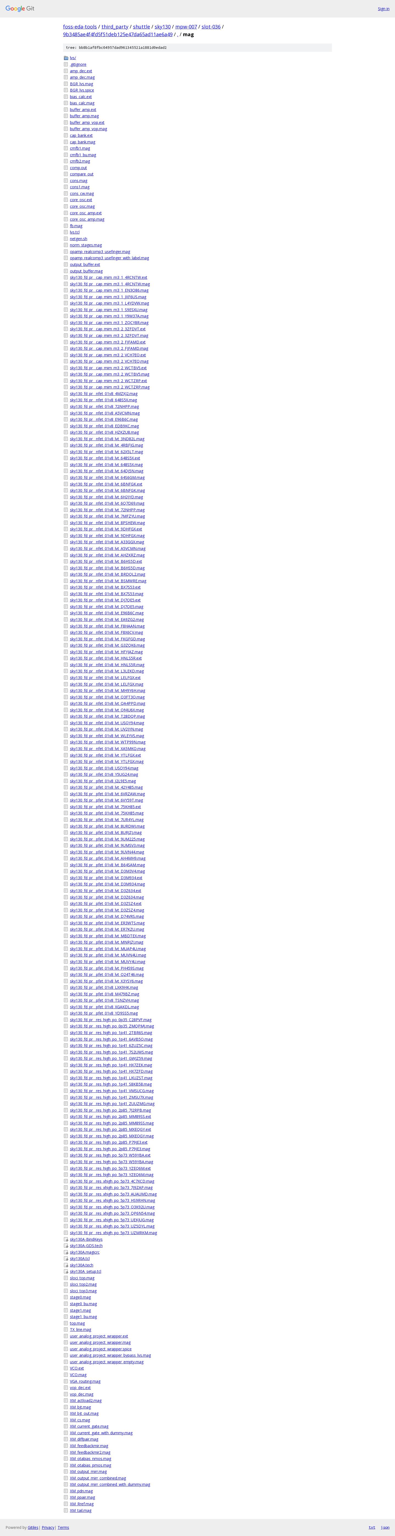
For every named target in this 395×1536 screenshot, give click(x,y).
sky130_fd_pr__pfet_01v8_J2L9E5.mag (103, 780)
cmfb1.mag (80, 148)
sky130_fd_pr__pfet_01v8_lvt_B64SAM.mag (107, 864)
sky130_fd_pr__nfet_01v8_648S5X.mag (103, 399)
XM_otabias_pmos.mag (90, 1465)
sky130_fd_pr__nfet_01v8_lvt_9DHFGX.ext (106, 529)
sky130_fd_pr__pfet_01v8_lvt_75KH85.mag (106, 813)
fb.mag (76, 225)
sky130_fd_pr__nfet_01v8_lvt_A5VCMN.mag (107, 548)
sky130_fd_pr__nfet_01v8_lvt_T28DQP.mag (107, 716)
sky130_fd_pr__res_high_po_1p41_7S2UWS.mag (111, 1052)
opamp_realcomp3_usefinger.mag (100, 251)
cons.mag (78, 180)
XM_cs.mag (80, 1420)
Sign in (384, 8)
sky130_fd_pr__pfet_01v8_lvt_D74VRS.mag (107, 916)
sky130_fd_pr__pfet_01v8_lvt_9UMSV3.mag (107, 845)
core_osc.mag (82, 206)
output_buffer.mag (86, 271)
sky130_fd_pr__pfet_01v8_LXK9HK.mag (104, 987)
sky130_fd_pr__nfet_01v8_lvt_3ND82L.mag (107, 438)
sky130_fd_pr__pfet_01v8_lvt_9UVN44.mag (107, 851)
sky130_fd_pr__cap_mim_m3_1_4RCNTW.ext (108, 277)
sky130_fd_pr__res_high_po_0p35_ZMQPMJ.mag (112, 1026)
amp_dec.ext (81, 70)
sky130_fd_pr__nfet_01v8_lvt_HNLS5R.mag (107, 664)
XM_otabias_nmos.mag (90, 1458)
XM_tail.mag (80, 1510)
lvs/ (73, 57)
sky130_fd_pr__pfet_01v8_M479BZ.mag (104, 993)
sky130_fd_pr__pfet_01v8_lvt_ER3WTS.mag (107, 922)
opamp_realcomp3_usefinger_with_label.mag (109, 257)
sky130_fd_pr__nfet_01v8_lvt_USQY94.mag (107, 722)
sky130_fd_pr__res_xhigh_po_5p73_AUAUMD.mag (113, 1194)
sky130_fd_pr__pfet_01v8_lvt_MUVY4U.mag (107, 961)
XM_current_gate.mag (89, 1426)
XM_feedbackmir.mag (89, 1445)
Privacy (48, 1527)
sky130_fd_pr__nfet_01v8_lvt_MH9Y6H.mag (107, 690)
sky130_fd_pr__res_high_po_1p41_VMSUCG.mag (112, 1090)
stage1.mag (80, 1310)
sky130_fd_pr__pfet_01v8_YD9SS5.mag (104, 1013)
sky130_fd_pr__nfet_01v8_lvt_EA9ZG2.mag (107, 619)
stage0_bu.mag (83, 1303)
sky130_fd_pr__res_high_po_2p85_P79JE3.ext (109, 1142)
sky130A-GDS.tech (86, 1245)
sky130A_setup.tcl (85, 1271)
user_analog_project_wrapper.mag (100, 1342)
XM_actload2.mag (85, 1400)
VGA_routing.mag (85, 1381)
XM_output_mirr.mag (88, 1471)
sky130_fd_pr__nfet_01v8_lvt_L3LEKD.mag (107, 671)
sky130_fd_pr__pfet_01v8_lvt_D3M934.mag (107, 884)
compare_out (82, 174)
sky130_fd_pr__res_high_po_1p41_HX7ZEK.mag (111, 1064)
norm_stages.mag (86, 245)
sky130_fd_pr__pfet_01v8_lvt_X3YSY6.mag (106, 981)
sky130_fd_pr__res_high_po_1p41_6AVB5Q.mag (111, 1039)
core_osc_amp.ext (86, 212)
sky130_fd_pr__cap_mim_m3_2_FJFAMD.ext (108, 342)
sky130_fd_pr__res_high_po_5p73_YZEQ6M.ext (110, 1168)
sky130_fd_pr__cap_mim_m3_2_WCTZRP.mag (109, 387)
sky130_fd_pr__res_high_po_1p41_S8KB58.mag (111, 1084)
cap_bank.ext (81, 135)
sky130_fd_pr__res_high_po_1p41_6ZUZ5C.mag (111, 1045)
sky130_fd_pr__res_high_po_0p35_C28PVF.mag (110, 1019)
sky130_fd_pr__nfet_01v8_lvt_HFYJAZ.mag (106, 651)
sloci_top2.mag (83, 1284)
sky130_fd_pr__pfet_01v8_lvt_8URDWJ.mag (107, 826)
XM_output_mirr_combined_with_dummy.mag (110, 1484)
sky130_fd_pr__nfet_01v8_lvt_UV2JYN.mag (106, 729)
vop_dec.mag (81, 1394)
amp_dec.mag (82, 77)
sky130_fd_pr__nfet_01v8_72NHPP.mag (104, 406)
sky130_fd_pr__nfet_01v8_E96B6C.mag (104, 419)
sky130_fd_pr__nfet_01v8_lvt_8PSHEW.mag (107, 522)
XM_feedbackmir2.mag (90, 1452)
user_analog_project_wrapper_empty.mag (106, 1361)
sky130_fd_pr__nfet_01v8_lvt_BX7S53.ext (105, 587)
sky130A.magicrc (85, 1252)
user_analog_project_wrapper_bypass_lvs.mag (110, 1355)
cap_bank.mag (82, 141)
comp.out (78, 167)
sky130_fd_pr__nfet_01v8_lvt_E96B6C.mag (106, 612)
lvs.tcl (75, 232)
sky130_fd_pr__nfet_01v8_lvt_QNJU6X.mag (107, 709)
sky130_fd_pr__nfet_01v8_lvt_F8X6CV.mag (106, 632)
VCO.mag (78, 1374)
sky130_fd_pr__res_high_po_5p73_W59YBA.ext (110, 1155)
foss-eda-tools (80, 26)
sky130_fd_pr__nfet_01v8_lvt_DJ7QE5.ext (105, 600)
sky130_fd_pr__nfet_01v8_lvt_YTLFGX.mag (106, 761)
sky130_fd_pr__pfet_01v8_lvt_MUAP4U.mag (108, 948)
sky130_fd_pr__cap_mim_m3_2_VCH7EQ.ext (108, 354)
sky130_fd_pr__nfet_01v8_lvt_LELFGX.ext (105, 677)
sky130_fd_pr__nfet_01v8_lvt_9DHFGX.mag (107, 535)
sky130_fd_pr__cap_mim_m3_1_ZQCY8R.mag (109, 322)
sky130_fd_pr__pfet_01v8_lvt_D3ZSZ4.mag (107, 910)
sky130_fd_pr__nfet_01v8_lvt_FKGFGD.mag (107, 638)
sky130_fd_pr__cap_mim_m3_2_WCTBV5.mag (109, 374)
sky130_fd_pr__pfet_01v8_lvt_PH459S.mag (106, 968)
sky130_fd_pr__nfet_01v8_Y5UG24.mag (104, 774)
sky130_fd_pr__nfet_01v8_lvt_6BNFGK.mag (107, 490)
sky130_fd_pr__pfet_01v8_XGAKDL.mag (104, 1006)
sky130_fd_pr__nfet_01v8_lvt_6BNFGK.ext (106, 484)
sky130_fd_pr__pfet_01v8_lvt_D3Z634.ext (105, 890)
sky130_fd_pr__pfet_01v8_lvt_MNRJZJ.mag (106, 942)
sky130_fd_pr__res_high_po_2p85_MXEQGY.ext (110, 1129)
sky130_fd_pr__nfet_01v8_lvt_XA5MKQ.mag (107, 748)
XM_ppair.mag (82, 1497)
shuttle (141, 26)
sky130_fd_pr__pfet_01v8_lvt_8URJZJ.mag (106, 832)
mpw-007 (186, 26)
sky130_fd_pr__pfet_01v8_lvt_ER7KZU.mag (107, 929)
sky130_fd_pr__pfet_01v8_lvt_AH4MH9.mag (107, 858)
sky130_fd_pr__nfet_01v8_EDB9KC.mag (104, 425)
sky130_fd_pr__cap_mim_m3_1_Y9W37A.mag (109, 316)
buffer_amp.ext (83, 109)
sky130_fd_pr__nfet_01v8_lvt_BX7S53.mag (106, 593)
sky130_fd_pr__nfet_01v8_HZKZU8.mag (104, 432)
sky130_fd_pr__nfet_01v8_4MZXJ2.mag (103, 393)
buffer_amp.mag (84, 115)
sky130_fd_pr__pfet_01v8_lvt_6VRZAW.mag (107, 793)
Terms (63, 1527)
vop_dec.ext (80, 1387)
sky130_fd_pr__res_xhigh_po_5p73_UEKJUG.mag (112, 1219)
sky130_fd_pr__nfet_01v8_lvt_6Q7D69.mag (107, 503)
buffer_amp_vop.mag (88, 128)
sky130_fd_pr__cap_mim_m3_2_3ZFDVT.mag (109, 335)
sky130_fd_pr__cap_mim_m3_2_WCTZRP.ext (108, 380)
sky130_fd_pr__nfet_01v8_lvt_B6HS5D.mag (107, 567)
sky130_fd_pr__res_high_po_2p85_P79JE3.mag (110, 1148)
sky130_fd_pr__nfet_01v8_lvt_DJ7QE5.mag (106, 606)
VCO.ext (77, 1368)
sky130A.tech (81, 1265)
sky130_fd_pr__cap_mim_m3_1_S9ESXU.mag (108, 309)
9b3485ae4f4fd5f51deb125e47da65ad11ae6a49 (118, 34)
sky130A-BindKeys (86, 1239)
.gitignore (78, 64)
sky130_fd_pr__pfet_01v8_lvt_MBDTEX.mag (108, 935)
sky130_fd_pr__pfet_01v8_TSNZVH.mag (104, 1000)
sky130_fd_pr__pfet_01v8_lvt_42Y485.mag (106, 787)
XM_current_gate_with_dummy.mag (101, 1432)
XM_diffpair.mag (84, 1439)
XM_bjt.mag (80, 1407)
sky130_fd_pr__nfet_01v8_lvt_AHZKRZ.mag (107, 555)
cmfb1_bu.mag (83, 154)
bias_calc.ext (81, 96)
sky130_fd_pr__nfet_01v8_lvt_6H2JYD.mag (106, 496)
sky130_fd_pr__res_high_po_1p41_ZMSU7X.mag (111, 1097)
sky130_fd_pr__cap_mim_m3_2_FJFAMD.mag (109, 348)
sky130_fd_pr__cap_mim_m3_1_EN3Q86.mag (109, 290)
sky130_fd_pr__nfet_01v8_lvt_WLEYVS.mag (107, 735)
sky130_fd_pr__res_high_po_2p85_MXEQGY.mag (112, 1135)
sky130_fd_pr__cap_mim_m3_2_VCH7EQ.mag (109, 361)
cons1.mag (79, 186)
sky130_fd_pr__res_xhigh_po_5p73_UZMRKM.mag (113, 1232)
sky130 (163, 26)
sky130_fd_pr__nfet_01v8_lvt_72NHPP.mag (107, 509)
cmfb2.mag (80, 161)
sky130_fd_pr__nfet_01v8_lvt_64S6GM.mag (107, 477)
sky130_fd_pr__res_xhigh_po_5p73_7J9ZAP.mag (111, 1187)
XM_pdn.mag (81, 1491)
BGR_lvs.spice (82, 90)
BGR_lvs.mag (81, 83)
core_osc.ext (81, 199)
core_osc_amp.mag (87, 219)
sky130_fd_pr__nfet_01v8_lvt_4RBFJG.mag (106, 445)
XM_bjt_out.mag (84, 1413)
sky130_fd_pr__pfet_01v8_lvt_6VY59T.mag (106, 800)
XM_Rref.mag (82, 1503)
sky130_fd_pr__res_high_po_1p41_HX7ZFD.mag (111, 1071)
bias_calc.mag (82, 103)
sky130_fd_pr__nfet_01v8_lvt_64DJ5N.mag (106, 470)
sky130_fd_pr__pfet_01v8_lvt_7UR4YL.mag (106, 819)
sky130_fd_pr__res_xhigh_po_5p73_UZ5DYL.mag (112, 1226)
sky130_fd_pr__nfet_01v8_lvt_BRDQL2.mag (107, 574)
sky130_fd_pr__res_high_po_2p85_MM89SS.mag (112, 1123)
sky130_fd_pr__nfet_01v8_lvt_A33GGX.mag (107, 541)
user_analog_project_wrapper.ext (99, 1336)
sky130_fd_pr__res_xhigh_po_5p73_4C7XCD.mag (112, 1181)
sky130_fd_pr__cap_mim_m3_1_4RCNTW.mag (110, 283)
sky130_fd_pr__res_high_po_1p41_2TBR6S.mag (111, 1032)
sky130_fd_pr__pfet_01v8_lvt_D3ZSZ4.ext (106, 903)
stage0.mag (80, 1297)
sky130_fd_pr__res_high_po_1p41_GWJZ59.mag (111, 1058)
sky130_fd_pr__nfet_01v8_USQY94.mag (104, 768)
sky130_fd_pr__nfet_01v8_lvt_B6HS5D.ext (106, 561)
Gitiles (33, 1527)
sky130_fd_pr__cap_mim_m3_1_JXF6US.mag (108, 296)
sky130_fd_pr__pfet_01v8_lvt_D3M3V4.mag (107, 871)
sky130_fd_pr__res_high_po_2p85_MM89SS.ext (110, 1116)
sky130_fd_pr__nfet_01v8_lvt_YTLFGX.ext (105, 755)
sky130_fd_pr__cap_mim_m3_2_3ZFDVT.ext (108, 328)
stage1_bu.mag (83, 1316)
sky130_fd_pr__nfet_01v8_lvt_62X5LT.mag (106, 451)
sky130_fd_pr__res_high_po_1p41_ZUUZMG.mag (112, 1103)
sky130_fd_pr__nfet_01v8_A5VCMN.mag (105, 413)
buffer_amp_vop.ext (87, 122)
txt (372, 1527)
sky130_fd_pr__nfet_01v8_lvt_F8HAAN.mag (107, 626)
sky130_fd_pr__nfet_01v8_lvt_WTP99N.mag (107, 742)
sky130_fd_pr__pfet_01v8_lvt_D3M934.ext (106, 877)
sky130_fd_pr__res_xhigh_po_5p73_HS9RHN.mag (112, 1200)
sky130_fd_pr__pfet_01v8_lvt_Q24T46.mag (107, 974)
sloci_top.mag (82, 1278)
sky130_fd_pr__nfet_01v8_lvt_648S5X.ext (105, 458)
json (385, 1527)
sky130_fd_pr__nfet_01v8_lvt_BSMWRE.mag (108, 580)
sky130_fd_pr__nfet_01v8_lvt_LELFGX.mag (106, 684)
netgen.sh (78, 238)
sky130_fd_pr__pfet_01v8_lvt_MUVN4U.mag (108, 955)
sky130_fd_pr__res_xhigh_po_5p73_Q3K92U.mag (112, 1207)
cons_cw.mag (82, 193)
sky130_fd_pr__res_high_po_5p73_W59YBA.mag (111, 1161)
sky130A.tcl (80, 1258)
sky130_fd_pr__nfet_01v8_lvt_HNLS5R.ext (106, 658)
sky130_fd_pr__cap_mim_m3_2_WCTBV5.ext (108, 367)
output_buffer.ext (85, 264)
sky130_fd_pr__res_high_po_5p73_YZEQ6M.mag (111, 1174)
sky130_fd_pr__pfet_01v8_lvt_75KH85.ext (105, 806)
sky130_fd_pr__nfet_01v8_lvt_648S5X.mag (106, 464)
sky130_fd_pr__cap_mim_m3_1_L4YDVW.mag (109, 303)
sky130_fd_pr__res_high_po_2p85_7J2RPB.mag (110, 1110)
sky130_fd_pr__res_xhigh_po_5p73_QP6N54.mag (112, 1213)
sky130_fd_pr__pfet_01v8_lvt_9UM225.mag (107, 839)
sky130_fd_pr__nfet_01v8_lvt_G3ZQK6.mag (107, 645)
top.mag (77, 1323)
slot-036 (211, 26)
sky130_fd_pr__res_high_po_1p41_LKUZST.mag (111, 1077)
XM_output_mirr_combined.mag (98, 1478)
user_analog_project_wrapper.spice (101, 1349)
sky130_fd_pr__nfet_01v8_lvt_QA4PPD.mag (107, 703)
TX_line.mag (80, 1329)
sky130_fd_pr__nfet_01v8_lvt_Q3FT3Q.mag (107, 697)
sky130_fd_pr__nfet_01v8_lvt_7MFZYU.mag (107, 516)
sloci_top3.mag (83, 1290)
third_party (114, 26)
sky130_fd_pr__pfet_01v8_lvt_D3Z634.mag (107, 897)
